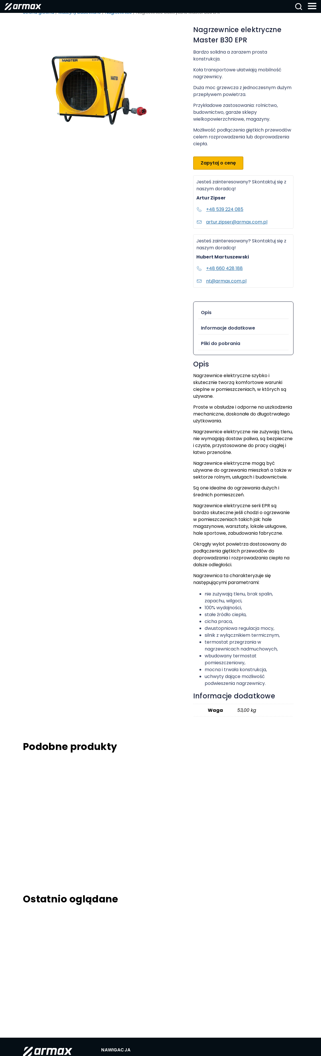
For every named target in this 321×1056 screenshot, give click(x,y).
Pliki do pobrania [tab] (220, 343)
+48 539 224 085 (219, 209)
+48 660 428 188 (219, 268)
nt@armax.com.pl (221, 281)
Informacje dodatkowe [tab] (228, 328)
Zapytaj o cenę (218, 163)
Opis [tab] (206, 312)
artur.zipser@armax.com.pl (231, 222)
